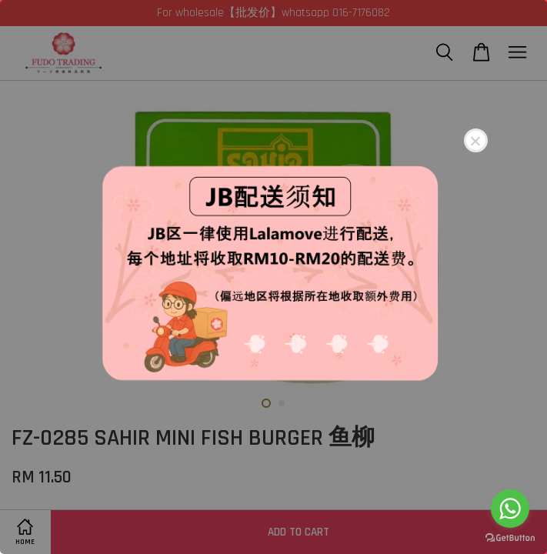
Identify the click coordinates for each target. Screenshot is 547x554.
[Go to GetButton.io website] (510, 538)
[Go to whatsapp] (510, 508)
